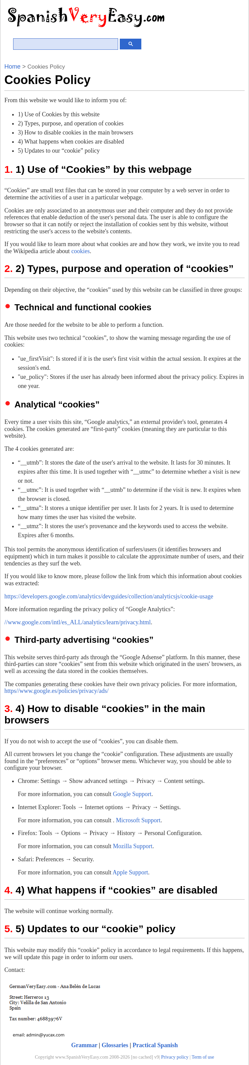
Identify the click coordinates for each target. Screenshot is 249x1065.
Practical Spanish (155, 1045)
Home (12, 66)
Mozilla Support (132, 846)
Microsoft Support (138, 820)
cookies (80, 251)
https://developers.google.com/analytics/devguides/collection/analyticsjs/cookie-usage (108, 596)
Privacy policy (174, 1057)
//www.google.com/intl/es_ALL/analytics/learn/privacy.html (77, 622)
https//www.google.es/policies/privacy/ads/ (56, 690)
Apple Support (130, 872)
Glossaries (115, 1045)
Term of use (203, 1057)
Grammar (84, 1045)
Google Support (132, 794)
